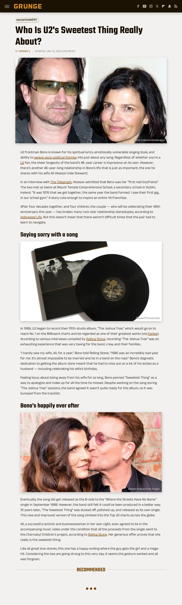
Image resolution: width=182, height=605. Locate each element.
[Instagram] (150, 6)
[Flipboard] (163, 6)
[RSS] (175, 6)
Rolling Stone (95, 339)
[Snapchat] (169, 6)
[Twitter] (157, 6)
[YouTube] (144, 6)
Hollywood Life (31, 217)
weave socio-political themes (55, 157)
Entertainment (26, 20)
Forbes (153, 334)
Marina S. (24, 51)
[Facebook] (138, 6)
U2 (22, 163)
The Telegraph (61, 182)
